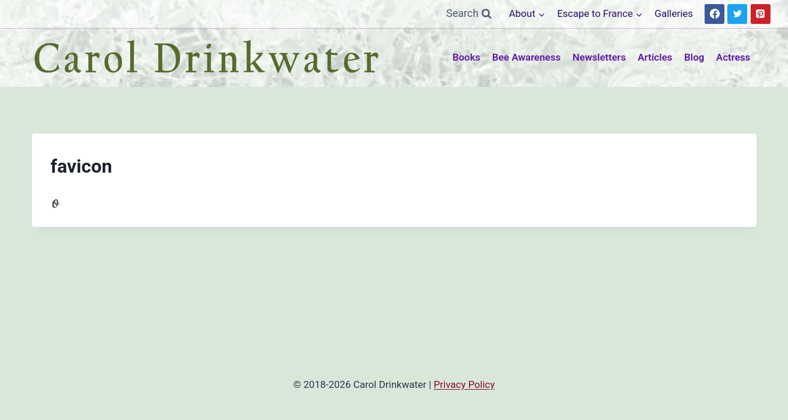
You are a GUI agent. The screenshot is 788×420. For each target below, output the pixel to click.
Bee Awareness (526, 57)
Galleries (673, 13)
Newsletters (599, 57)
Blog (694, 57)
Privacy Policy (464, 384)
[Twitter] (737, 14)
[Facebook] (714, 14)
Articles (655, 57)
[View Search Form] (469, 13)
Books (467, 57)
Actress (733, 57)
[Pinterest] (761, 14)
